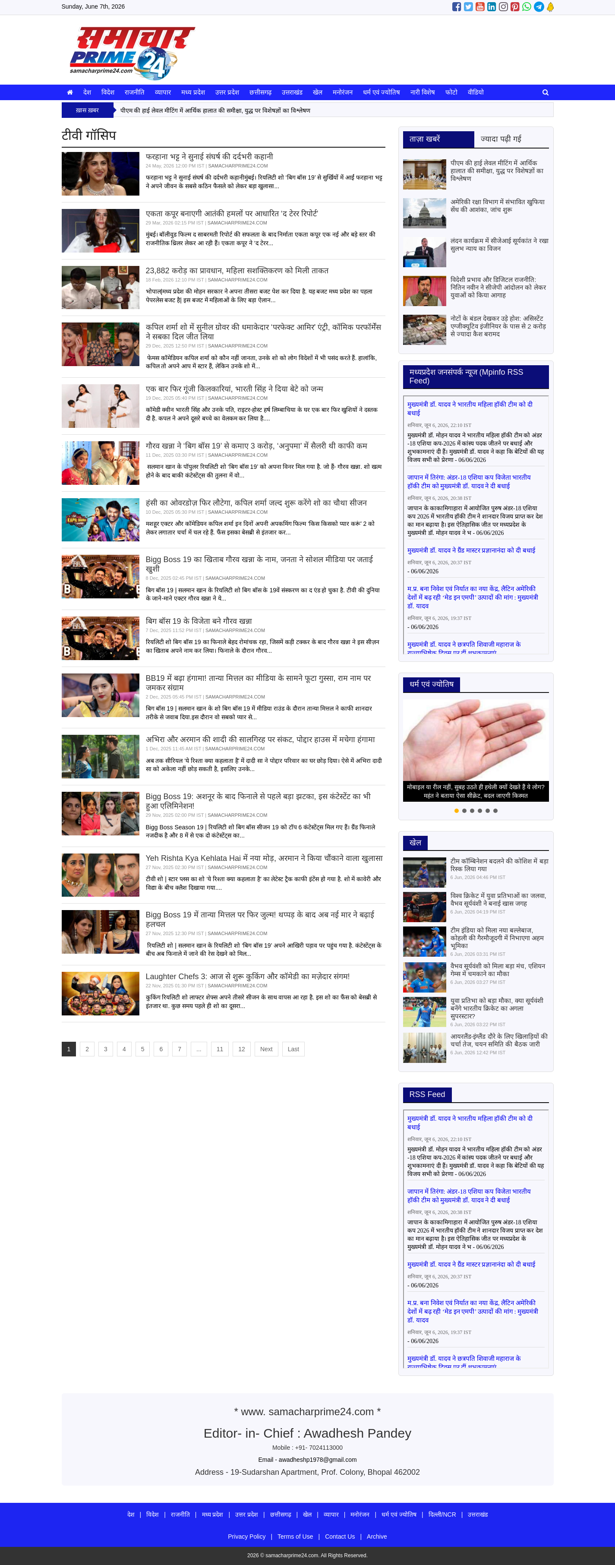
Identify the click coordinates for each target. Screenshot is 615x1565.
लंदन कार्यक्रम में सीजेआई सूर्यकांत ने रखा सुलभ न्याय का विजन (500, 244)
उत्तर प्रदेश (227, 92)
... (199, 1049)
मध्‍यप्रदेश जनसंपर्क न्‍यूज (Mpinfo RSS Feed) (467, 376)
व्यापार (163, 92)
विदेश (107, 92)
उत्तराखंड (292, 92)
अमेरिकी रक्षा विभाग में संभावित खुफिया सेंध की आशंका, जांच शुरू (498, 205)
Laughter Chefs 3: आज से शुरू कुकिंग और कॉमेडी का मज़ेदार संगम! (248, 976)
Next (266, 1049)
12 (241, 1049)
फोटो (451, 92)
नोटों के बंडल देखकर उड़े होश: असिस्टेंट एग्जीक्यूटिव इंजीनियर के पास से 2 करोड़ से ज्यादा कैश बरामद (498, 326)
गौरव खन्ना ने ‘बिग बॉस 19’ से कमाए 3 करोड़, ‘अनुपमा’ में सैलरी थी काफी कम (257, 446)
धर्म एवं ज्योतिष (381, 92)
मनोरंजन (343, 92)
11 (220, 1049)
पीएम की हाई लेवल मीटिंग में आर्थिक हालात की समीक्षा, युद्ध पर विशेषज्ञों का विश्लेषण (215, 110)
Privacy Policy (246, 1536)
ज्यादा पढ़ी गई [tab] (501, 139)
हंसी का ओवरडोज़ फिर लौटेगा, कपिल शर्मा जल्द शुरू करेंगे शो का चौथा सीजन (256, 503)
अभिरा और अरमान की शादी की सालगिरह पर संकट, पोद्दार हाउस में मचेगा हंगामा (260, 739)
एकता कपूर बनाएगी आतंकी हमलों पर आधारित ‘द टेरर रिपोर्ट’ (232, 213)
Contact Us (340, 1536)
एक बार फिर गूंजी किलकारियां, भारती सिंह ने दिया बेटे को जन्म (234, 389)
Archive (377, 1536)
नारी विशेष (422, 92)
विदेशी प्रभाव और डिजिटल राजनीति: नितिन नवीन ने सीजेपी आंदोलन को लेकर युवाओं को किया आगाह (498, 287)
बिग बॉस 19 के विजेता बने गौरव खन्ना (199, 621)
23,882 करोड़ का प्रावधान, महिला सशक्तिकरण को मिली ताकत (237, 270)
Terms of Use (295, 1536)
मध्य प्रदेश (193, 92)
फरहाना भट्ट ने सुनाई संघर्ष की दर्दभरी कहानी (209, 156)
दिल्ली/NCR (442, 1514)
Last (293, 1049)
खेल (317, 92)
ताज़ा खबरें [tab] (425, 139)
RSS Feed (427, 1094)
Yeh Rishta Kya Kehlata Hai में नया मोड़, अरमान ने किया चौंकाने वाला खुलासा (264, 858)
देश (87, 92)
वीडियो (476, 92)
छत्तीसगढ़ (260, 92)
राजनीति (135, 92)
